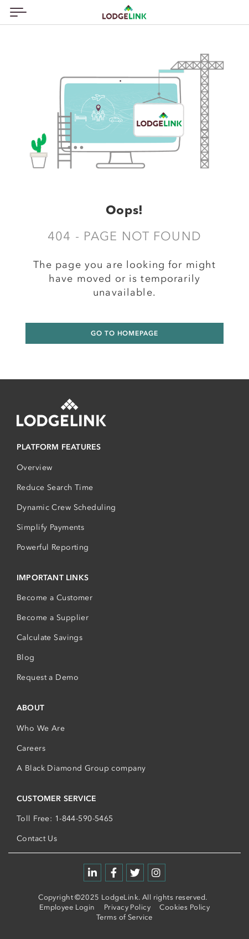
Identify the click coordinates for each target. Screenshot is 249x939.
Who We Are (41, 728)
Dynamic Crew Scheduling (66, 507)
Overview (34, 467)
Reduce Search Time (55, 487)
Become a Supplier (53, 617)
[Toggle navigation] (16, 11)
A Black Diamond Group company (81, 768)
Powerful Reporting (53, 547)
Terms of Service (124, 917)
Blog (26, 657)
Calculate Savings (49, 637)
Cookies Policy (184, 907)
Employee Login (67, 907)
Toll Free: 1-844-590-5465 (65, 818)
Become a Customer (54, 597)
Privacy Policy (127, 907)
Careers (31, 748)
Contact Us (37, 838)
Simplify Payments (50, 527)
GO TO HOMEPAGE (124, 333)
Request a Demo (48, 677)
